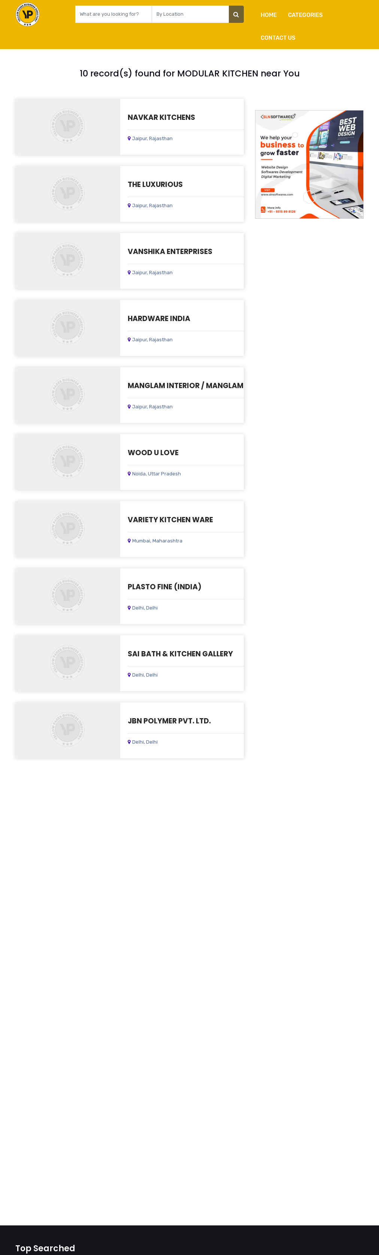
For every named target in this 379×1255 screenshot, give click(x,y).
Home (269, 15)
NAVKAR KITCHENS (161, 117)
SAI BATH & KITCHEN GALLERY (180, 654)
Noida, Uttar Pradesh (154, 474)
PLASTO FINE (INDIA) (164, 587)
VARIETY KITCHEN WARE (170, 520)
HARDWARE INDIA (159, 319)
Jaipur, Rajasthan (150, 138)
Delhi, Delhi (143, 608)
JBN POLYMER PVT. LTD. (169, 721)
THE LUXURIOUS (155, 184)
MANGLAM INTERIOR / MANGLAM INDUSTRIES (207, 386)
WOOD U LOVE (153, 453)
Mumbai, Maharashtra (155, 541)
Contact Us (278, 37)
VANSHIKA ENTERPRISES (170, 252)
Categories (305, 15)
